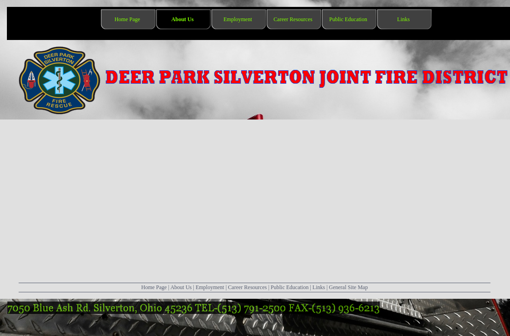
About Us (180, 287)
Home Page (154, 287)
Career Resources (247, 287)
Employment (210, 287)
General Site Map (348, 287)
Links (319, 287)
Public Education (289, 287)
